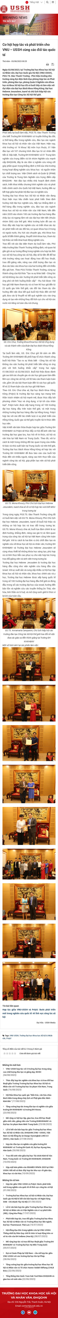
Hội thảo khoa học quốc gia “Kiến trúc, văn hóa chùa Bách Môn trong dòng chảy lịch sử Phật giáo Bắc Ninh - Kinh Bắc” (27, 1098)
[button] (32, 2)
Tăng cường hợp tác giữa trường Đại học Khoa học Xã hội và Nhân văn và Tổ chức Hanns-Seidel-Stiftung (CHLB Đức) (28, 1267)
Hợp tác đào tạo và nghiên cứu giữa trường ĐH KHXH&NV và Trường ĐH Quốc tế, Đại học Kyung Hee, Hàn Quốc (27, 1147)
